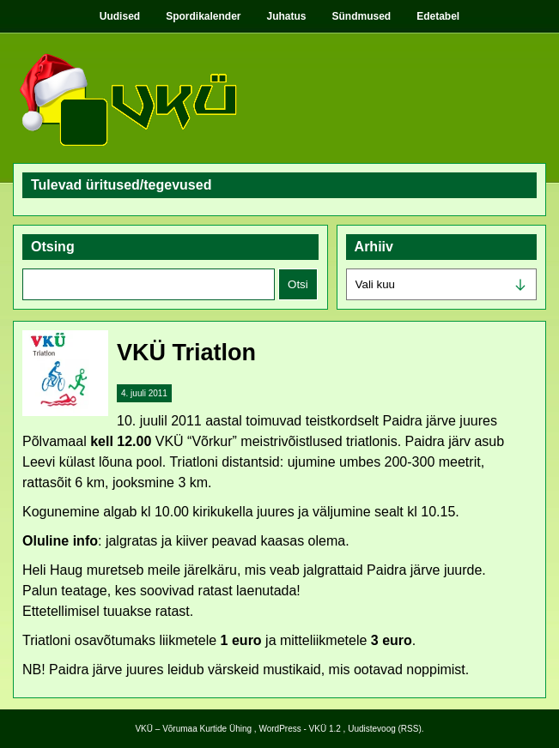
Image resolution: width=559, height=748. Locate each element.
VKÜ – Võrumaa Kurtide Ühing (193, 728)
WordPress (279, 728)
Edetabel (437, 16)
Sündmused (362, 16)
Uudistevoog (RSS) (385, 728)
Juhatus (287, 16)
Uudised (120, 16)
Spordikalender (203, 16)
